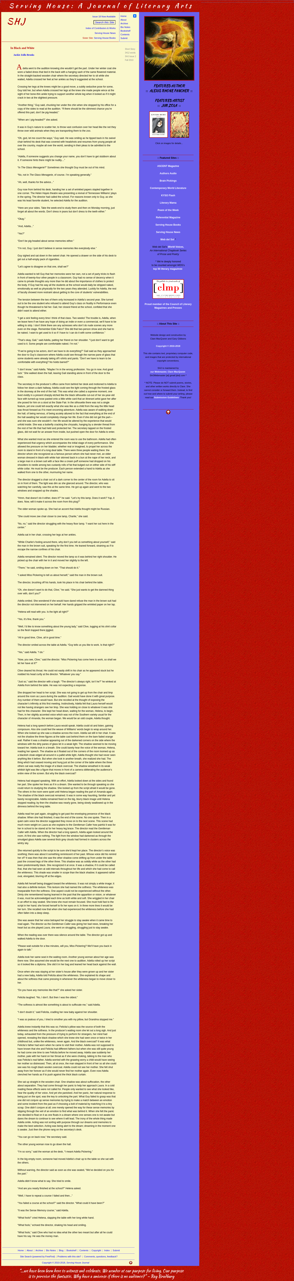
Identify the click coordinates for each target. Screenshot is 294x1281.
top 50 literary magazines (167, 268)
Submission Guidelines (166, 397)
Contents (124, 34)
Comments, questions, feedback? (100, 1256)
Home (123, 16)
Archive (124, 23)
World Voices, (176, 246)
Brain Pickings (168, 180)
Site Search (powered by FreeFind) (37, 1256)
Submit (123, 38)
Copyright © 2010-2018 (168, 346)
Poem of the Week (168, 210)
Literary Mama (168, 202)
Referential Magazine (168, 217)
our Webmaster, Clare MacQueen (167, 371)
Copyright (96, 1250)
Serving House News (105, 33)
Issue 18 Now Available (104, 16)
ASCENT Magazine (168, 166)
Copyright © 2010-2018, (65, 1262)
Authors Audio (168, 173)
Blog (61, 1250)
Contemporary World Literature (168, 188)
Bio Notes (125, 27)
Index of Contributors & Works (101, 28)
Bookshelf (125, 31)
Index (107, 1250)
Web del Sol (167, 239)
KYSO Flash (168, 195)
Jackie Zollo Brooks (23, 54)
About (123, 20)
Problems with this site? (69, 1256)
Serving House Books (105, 38)
